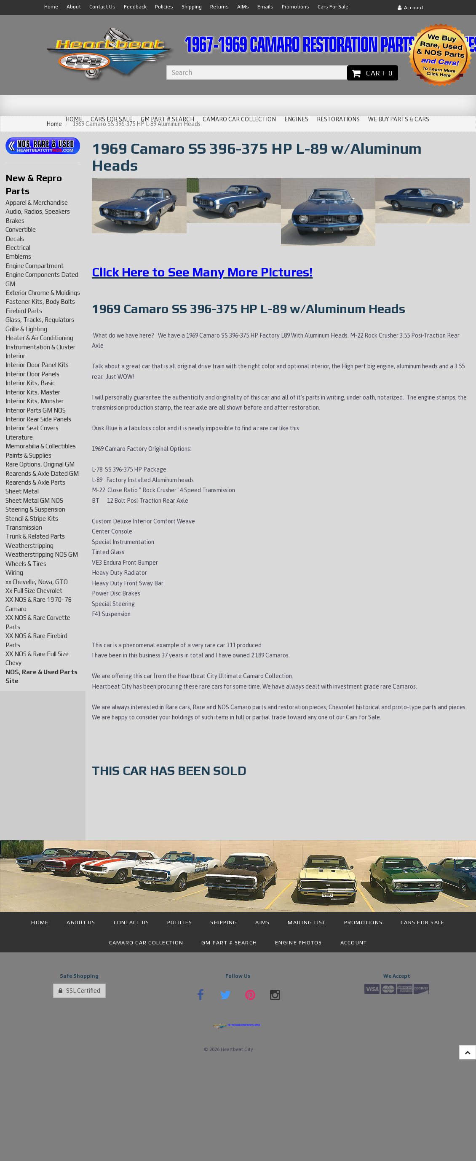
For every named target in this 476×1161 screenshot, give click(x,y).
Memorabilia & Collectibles (40, 446)
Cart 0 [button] (372, 73)
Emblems (18, 256)
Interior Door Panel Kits (37, 364)
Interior (15, 355)
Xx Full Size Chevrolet (33, 590)
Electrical (17, 247)
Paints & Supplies (28, 455)
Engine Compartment (34, 265)
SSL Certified (79, 990)
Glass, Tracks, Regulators (39, 319)
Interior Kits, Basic (30, 382)
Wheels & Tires (25, 563)
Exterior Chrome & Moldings (42, 292)
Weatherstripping (29, 545)
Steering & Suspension (35, 509)
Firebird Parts (23, 310)
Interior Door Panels (32, 374)
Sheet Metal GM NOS (34, 500)
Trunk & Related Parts (35, 536)
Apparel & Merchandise (36, 202)
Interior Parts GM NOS (35, 410)
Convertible (20, 229)
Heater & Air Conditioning (39, 337)
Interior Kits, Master (32, 392)
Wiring (14, 572)
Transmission (23, 527)
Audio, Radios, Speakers (37, 211)
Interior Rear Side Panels (38, 419)
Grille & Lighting (26, 328)
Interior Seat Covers (32, 428)
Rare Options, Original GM (40, 464)
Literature (19, 437)
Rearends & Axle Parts (35, 482)
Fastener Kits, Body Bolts (40, 301)
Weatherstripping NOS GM (41, 554)
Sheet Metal (22, 491)
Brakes (14, 220)
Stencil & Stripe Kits (31, 518)
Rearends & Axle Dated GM (42, 473)
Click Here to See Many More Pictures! (202, 272)
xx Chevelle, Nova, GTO (36, 581)
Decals (14, 238)
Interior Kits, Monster (34, 401)
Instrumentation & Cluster (40, 347)
